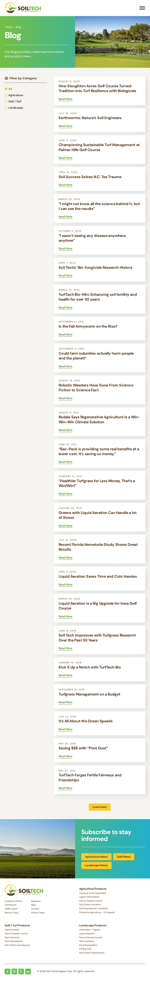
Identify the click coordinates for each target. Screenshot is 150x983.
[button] (14, 89)
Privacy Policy (38, 912)
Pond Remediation (14, 941)
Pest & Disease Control (90, 901)
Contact (35, 908)
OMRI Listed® (11, 908)
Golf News (123, 857)
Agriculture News (96, 857)
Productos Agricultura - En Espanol (97, 913)
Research (36, 901)
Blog (33, 904)
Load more (100, 807)
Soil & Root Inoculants (90, 905)
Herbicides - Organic (90, 930)
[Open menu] (142, 8)
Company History (13, 901)
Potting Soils (85, 949)
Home (8, 27)
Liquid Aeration (12, 930)
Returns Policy (12, 912)
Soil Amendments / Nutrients (93, 909)
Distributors (10, 904)
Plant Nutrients (12, 937)
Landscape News (96, 866)
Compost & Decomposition (92, 893)
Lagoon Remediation (89, 897)
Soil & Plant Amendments (17, 945)
